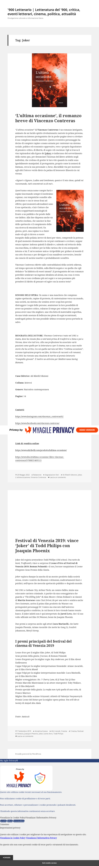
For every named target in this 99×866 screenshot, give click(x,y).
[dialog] (49, 843)
